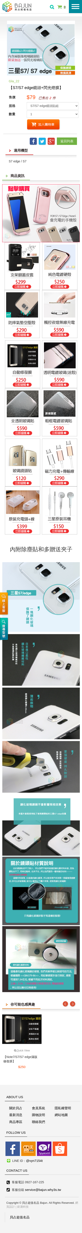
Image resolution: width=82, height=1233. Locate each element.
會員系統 (38, 1108)
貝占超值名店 (17, 6)
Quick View (22, 1050)
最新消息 (15, 1115)
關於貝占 (15, 1108)
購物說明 (38, 1115)
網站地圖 (61, 1115)
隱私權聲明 (63, 1108)
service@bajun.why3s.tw (43, 1190)
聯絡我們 (38, 1122)
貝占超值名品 (20, 1217)
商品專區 (15, 1122)
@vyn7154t (34, 1161)
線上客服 (4, 601)
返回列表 (66, 141)
